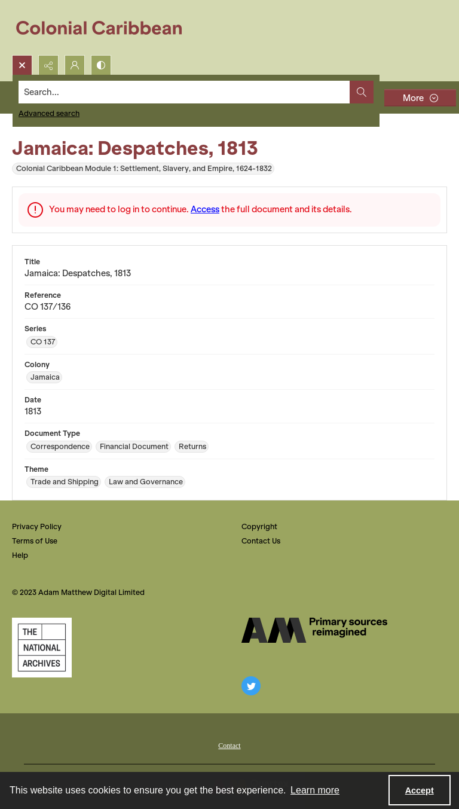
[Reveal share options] (48, 65)
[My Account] (74, 65)
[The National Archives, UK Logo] (42, 647)
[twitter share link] (251, 685)
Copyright (259, 526)
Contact (229, 745)
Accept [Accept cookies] (419, 790)
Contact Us (260, 540)
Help (20, 555)
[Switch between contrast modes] (101, 65)
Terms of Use (34, 540)
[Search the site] (184, 92)
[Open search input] (22, 65)
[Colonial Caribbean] (107, 27)
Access (205, 209)
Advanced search (49, 113)
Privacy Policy (37, 526)
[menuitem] (229, 744)
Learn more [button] (314, 790)
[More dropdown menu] (420, 97)
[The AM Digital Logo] (314, 630)
